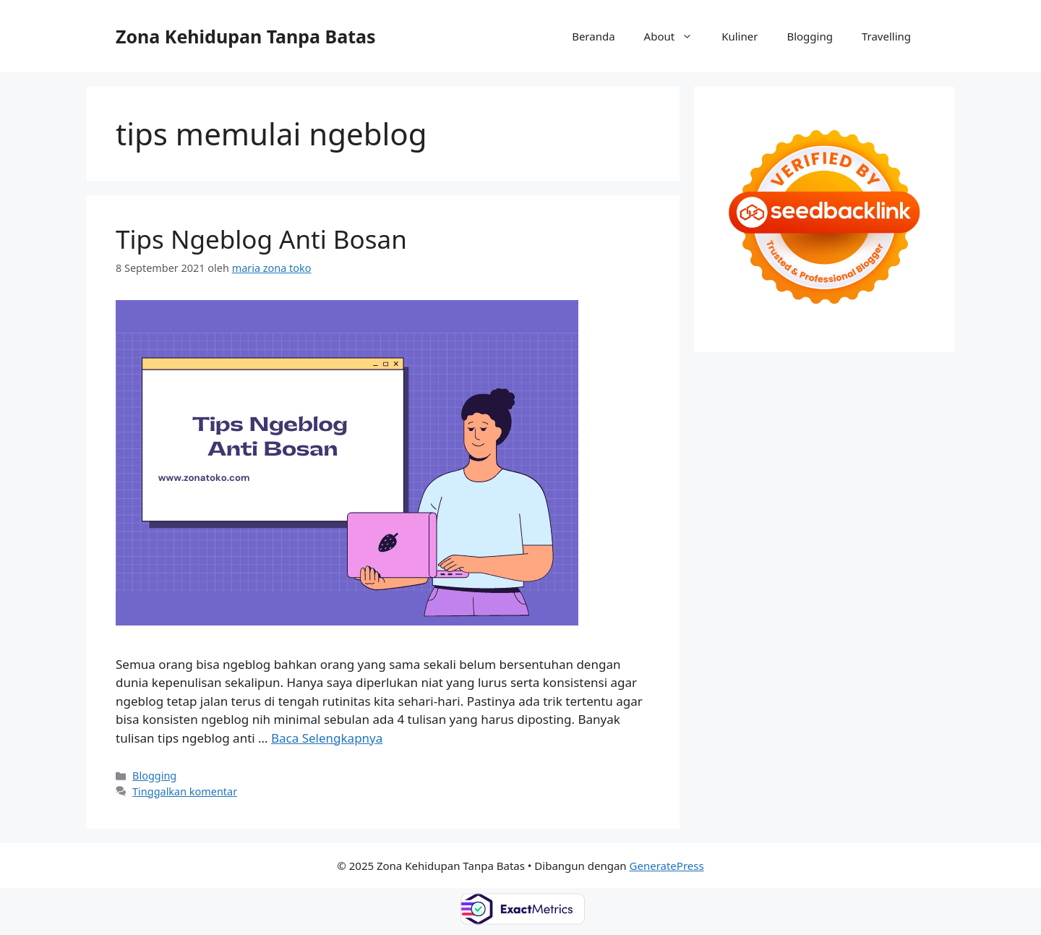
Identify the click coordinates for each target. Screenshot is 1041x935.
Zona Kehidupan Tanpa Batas (246, 36)
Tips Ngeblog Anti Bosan (261, 239)
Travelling (886, 36)
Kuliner (739, 36)
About (676, 36)
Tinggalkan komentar (184, 791)
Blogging (810, 36)
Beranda (593, 36)
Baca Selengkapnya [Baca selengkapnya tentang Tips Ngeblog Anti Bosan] (326, 738)
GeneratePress (667, 865)
